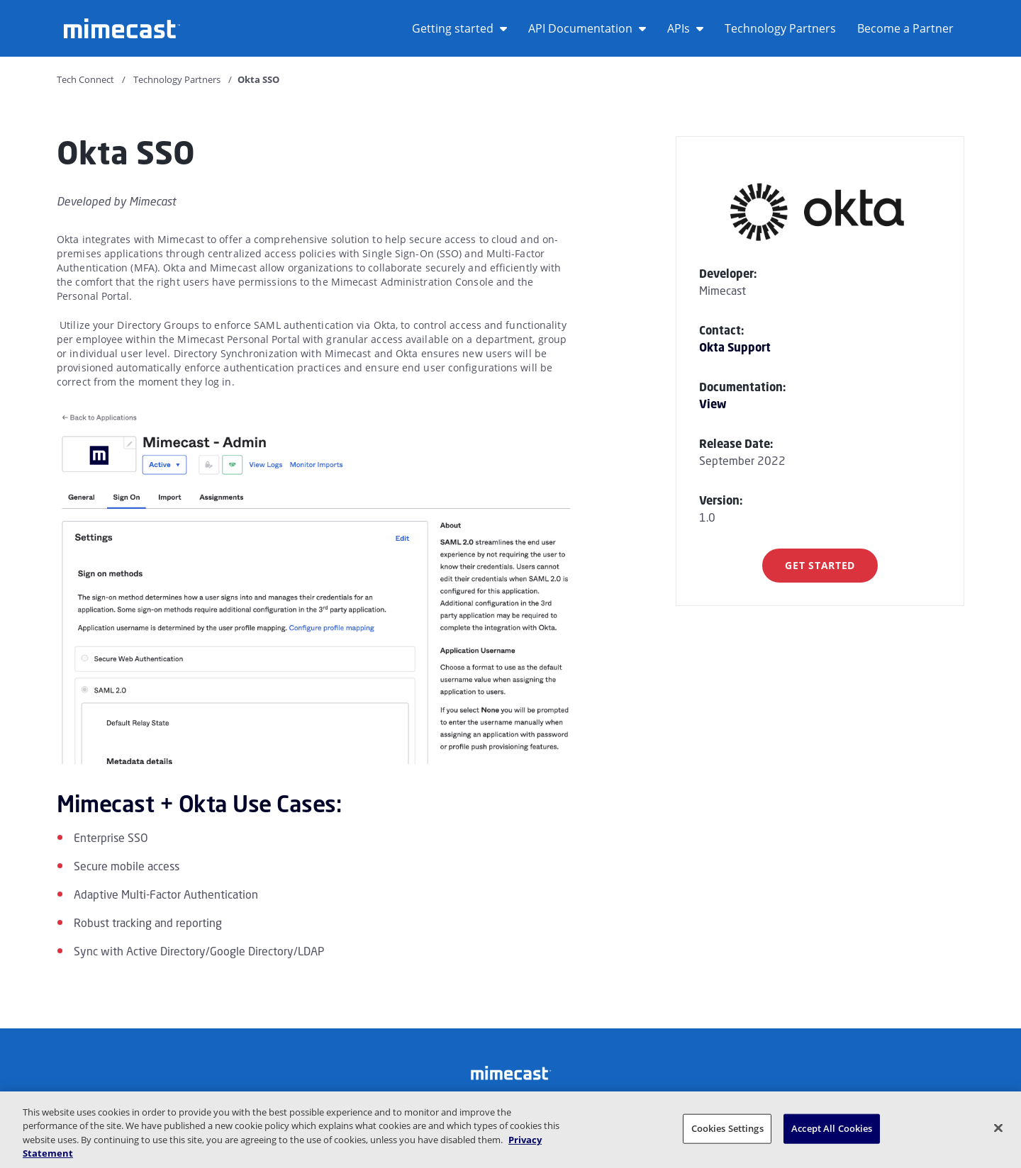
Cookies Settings (727, 1128)
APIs (685, 28)
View (713, 404)
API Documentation (587, 28)
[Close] (998, 1127)
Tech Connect (85, 79)
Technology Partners (780, 28)
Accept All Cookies (831, 1128)
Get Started (820, 565)
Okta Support (735, 347)
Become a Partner (905, 28)
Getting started (459, 28)
